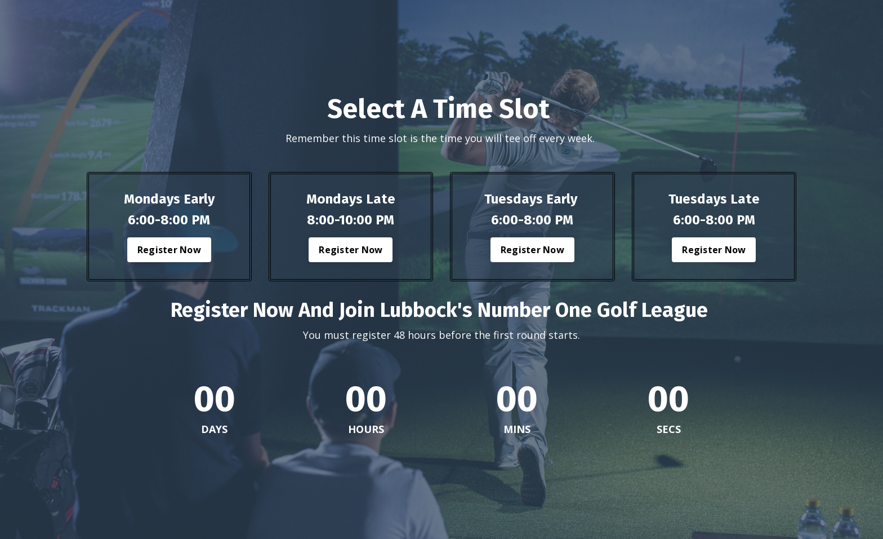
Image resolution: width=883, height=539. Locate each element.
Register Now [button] (169, 250)
